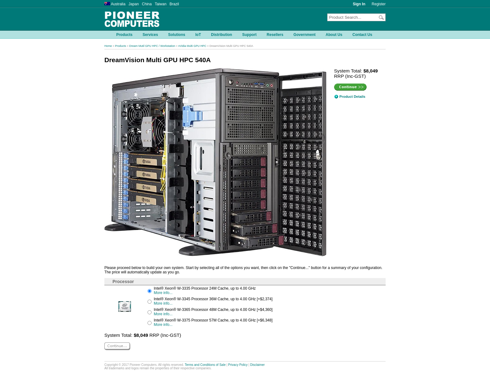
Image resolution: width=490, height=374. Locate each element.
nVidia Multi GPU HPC (192, 45)
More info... (163, 293)
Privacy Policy (238, 365)
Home (108, 45)
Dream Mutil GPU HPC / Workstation (152, 45)
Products (120, 45)
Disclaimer (257, 365)
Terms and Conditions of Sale (205, 365)
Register (379, 4)
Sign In (359, 4)
